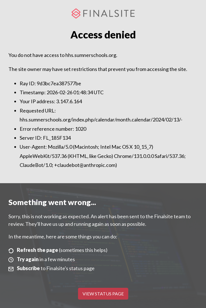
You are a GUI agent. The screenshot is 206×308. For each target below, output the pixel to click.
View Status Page (103, 293)
